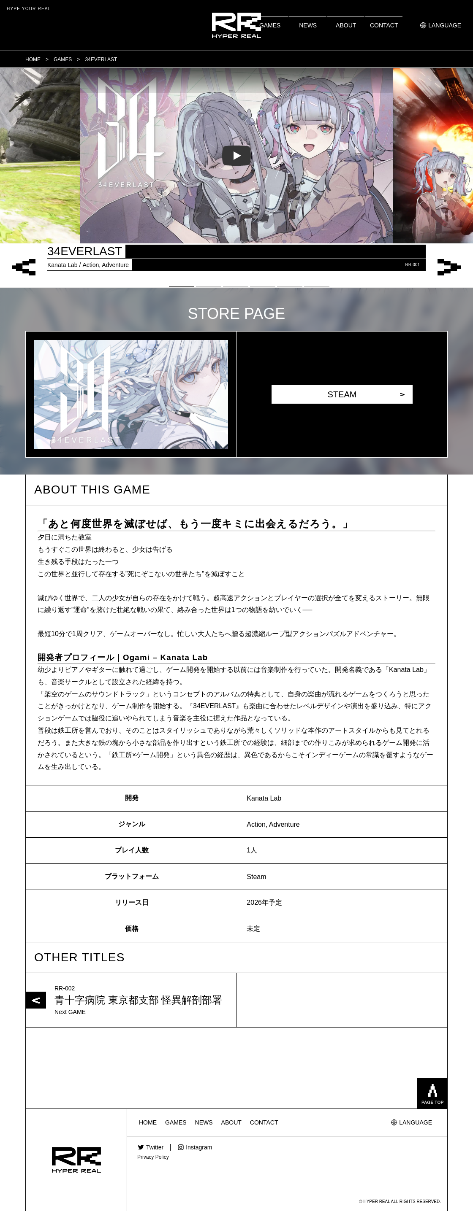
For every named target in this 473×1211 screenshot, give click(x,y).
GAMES (270, 25)
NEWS (308, 25)
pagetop (432, 1093)
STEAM (342, 394)
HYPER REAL (236, 25)
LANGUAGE (444, 25)
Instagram (199, 1147)
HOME (148, 1122)
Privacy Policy (153, 1157)
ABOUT (346, 25)
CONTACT (384, 25)
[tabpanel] (236, 155)
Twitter (154, 1147)
